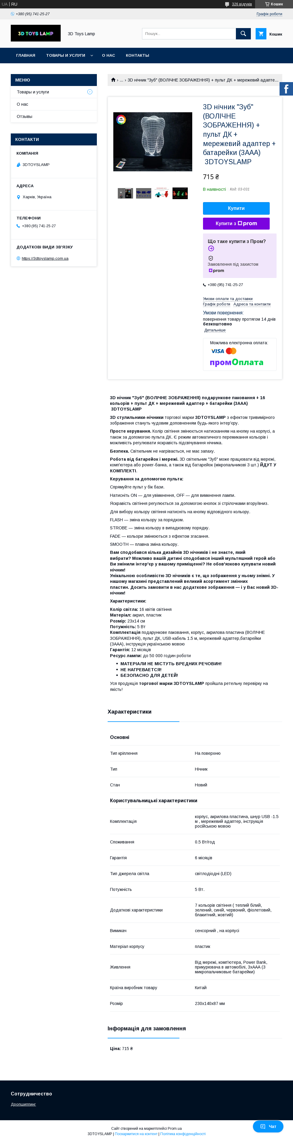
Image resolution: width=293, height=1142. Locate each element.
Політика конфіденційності (183, 1134)
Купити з (236, 223)
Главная (25, 55)
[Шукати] (243, 33)
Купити (236, 208)
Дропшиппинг (23, 1104)
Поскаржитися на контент (136, 1134)
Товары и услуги (65, 55)
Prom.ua (175, 1128)
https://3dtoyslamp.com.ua (45, 258)
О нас (108, 55)
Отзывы (24, 116)
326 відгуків (242, 4)
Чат (268, 1126)
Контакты (137, 55)
